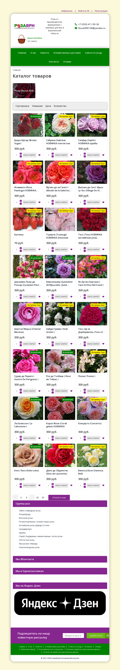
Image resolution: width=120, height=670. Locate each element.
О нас (33, 52)
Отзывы (67, 61)
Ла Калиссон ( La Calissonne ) (23, 424)
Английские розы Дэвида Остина (32, 524)
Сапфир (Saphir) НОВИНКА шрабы (87, 142)
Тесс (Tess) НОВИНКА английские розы (90, 236)
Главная (22, 52)
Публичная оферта (28, 648)
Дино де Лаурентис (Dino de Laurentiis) (57, 471)
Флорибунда (23, 513)
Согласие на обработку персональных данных (60, 651)
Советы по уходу (93, 52)
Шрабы (21, 531)
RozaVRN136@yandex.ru (90, 28)
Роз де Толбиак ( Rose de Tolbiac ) (58, 377)
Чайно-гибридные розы (28, 509)
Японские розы (24, 517)
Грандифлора (24, 527)
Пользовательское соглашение (51, 648)
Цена (48, 105)
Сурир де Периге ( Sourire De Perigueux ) (26, 377)
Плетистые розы (25, 539)
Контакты (54, 61)
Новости (44, 52)
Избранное (67, 11)
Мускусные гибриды (26, 542)
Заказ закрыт (29, 155)
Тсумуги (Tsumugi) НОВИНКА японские (57, 236)
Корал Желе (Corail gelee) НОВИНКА (56, 424)
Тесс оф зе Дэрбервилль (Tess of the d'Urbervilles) (90, 331)
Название (37, 105)
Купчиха (18, 234)
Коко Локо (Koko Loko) (26, 469)
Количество (60, 105)
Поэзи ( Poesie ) (86, 375)
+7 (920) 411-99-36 (87, 24)
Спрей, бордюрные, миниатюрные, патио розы (39, 535)
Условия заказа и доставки (67, 52)
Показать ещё (59, 496)
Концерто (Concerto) (90, 422)
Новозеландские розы (28, 546)
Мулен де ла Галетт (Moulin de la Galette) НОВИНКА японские (57, 190)
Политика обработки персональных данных (83, 648)
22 (37, 496)
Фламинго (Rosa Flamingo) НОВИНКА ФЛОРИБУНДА (25, 190)
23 (43, 496)
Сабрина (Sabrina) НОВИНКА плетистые (58, 142)
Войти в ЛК (83, 11)
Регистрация (101, 11)
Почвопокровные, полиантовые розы (35, 520)
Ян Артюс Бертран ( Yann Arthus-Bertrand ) (90, 283)
